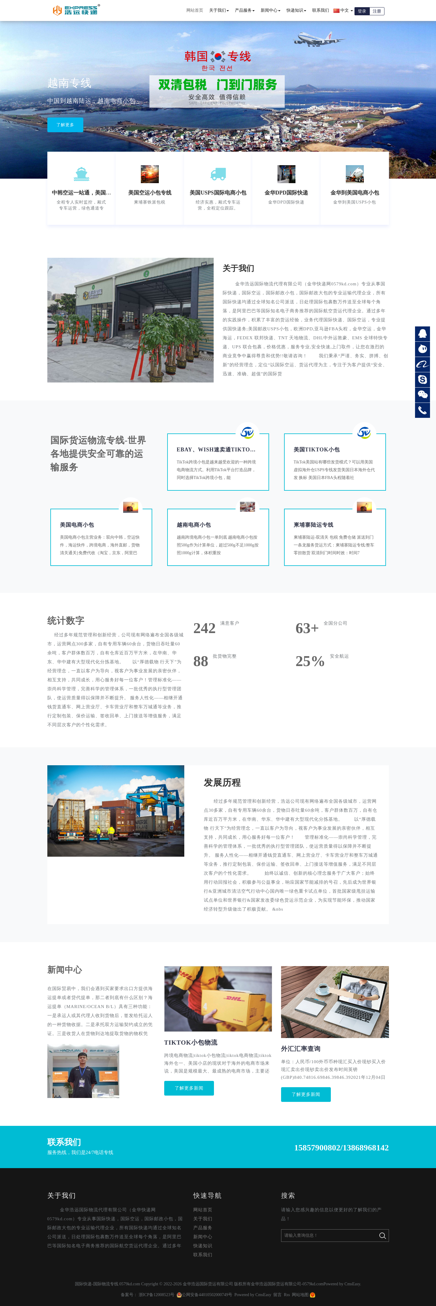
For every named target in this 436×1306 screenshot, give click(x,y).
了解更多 (65, 119)
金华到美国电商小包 (355, 193)
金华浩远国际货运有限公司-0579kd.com (287, 1284)
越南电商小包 (194, 525)
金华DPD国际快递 (286, 193)
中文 (343, 10)
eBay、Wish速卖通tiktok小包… (224, 450)
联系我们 (320, 10)
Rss (287, 1295)
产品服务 (245, 10)
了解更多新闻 (189, 1088)
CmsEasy (352, 1284)
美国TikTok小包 (317, 450)
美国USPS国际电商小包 (218, 193)
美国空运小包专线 (149, 193)
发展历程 (222, 782)
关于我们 (219, 10)
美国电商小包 (77, 525)
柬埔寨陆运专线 (314, 525)
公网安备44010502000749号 (204, 1295)
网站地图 (300, 1295)
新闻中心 (270, 10)
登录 (362, 11)
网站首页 (194, 10)
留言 (277, 1295)
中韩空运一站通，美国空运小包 (89, 193)
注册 (377, 11)
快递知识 (296, 10)
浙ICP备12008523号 (157, 1295)
